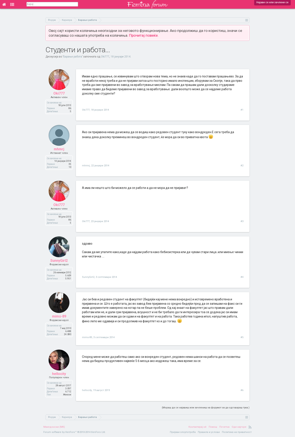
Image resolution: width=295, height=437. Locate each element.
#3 (242, 221)
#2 (242, 165)
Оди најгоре (239, 427)
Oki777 (105, 56)
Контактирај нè (197, 427)
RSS (250, 427)
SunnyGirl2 (59, 261)
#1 (242, 109)
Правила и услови (209, 432)
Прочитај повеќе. (144, 35)
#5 (242, 337)
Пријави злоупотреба (183, 432)
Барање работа (72, 56)
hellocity (59, 374)
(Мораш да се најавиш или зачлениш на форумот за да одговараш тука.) (205, 407)
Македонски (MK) (54, 427)
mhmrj (59, 149)
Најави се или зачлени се (272, 2)
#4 (242, 277)
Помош (213, 427)
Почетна (224, 427)
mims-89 (59, 316)
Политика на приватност (237, 432)
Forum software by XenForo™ (74, 432)
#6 (242, 390)
